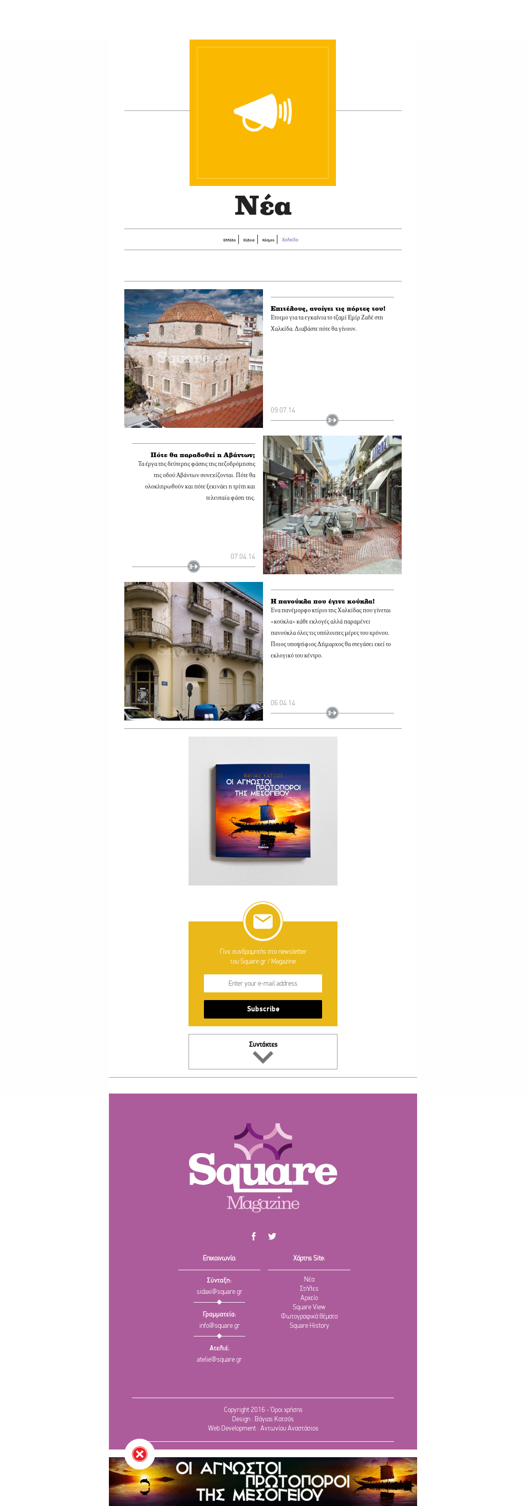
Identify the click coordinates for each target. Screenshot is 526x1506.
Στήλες (309, 1289)
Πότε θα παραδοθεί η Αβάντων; (214, 471)
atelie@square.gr (219, 1360)
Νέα (309, 1279)
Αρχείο (309, 1298)
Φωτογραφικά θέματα (309, 1316)
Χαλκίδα (304, 239)
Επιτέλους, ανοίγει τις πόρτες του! (331, 318)
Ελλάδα (213, 239)
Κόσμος (270, 239)
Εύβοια (242, 239)
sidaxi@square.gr (219, 1292)
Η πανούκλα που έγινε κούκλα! (325, 611)
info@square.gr (219, 1326)
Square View (309, 1307)
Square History (309, 1326)
